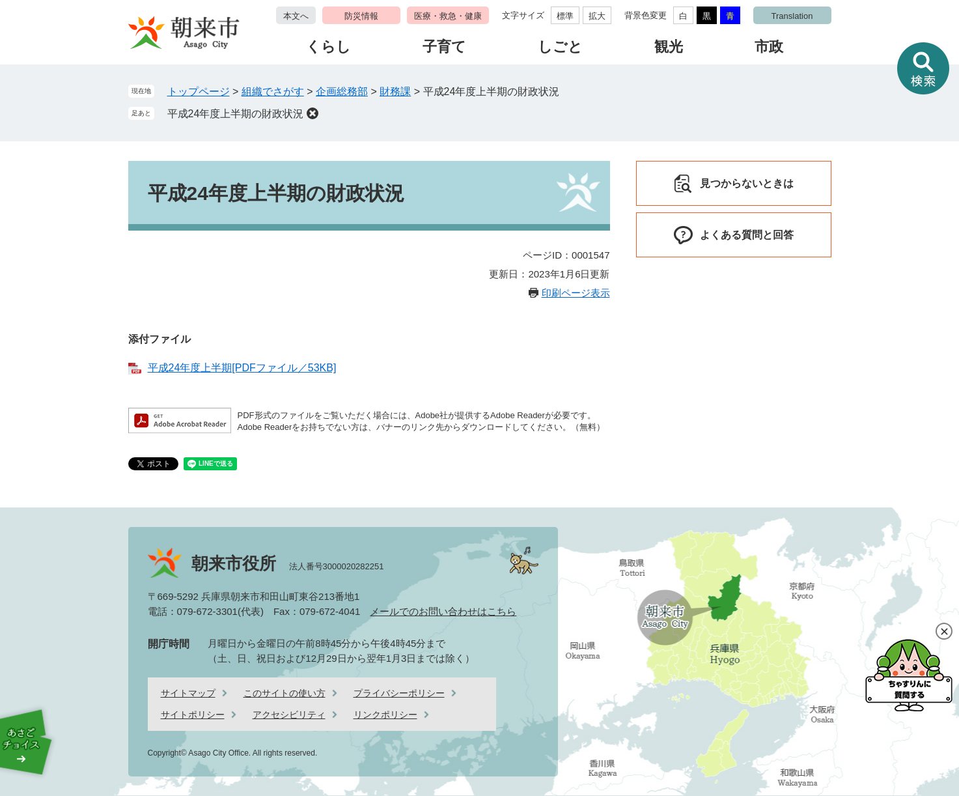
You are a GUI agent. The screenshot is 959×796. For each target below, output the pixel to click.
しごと (560, 46)
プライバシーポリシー (399, 693)
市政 (769, 46)
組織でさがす (273, 91)
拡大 (597, 16)
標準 (565, 16)
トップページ (198, 91)
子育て (444, 46)
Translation (792, 16)
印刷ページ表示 (576, 293)
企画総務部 (342, 91)
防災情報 (361, 16)
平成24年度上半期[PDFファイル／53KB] (242, 367)
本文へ (296, 16)
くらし (328, 46)
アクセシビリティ (289, 714)
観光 (668, 46)
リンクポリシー (385, 714)
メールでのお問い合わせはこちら (443, 611)
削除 (312, 113)
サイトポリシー (193, 714)
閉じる (944, 631)
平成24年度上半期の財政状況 (235, 113)
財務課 (395, 91)
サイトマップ (188, 693)
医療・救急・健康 (448, 16)
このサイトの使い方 (284, 693)
